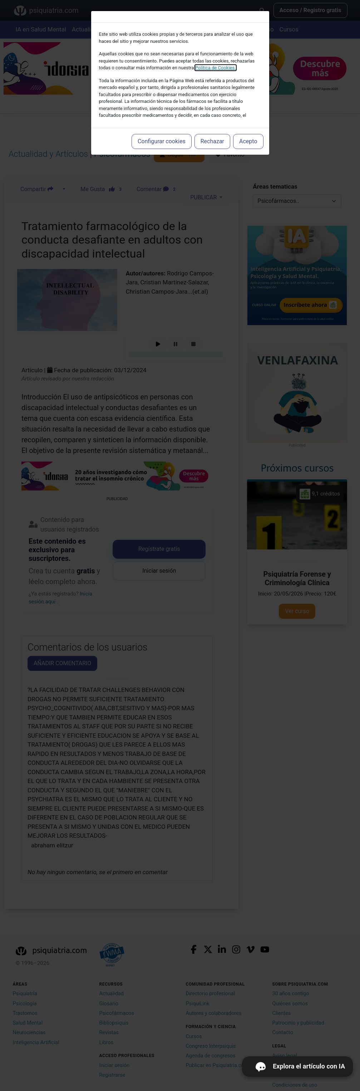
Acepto (248, 141)
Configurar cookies (162, 141)
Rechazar (212, 141)
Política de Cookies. (215, 67)
